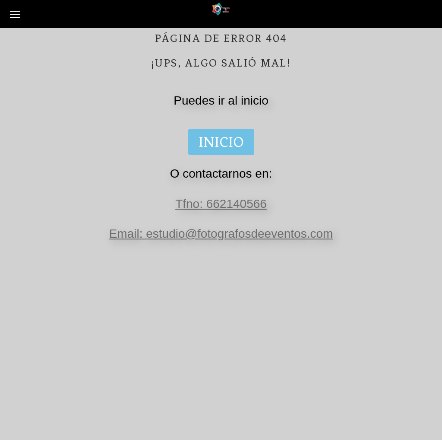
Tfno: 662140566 (221, 203)
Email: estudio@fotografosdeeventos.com (221, 233)
